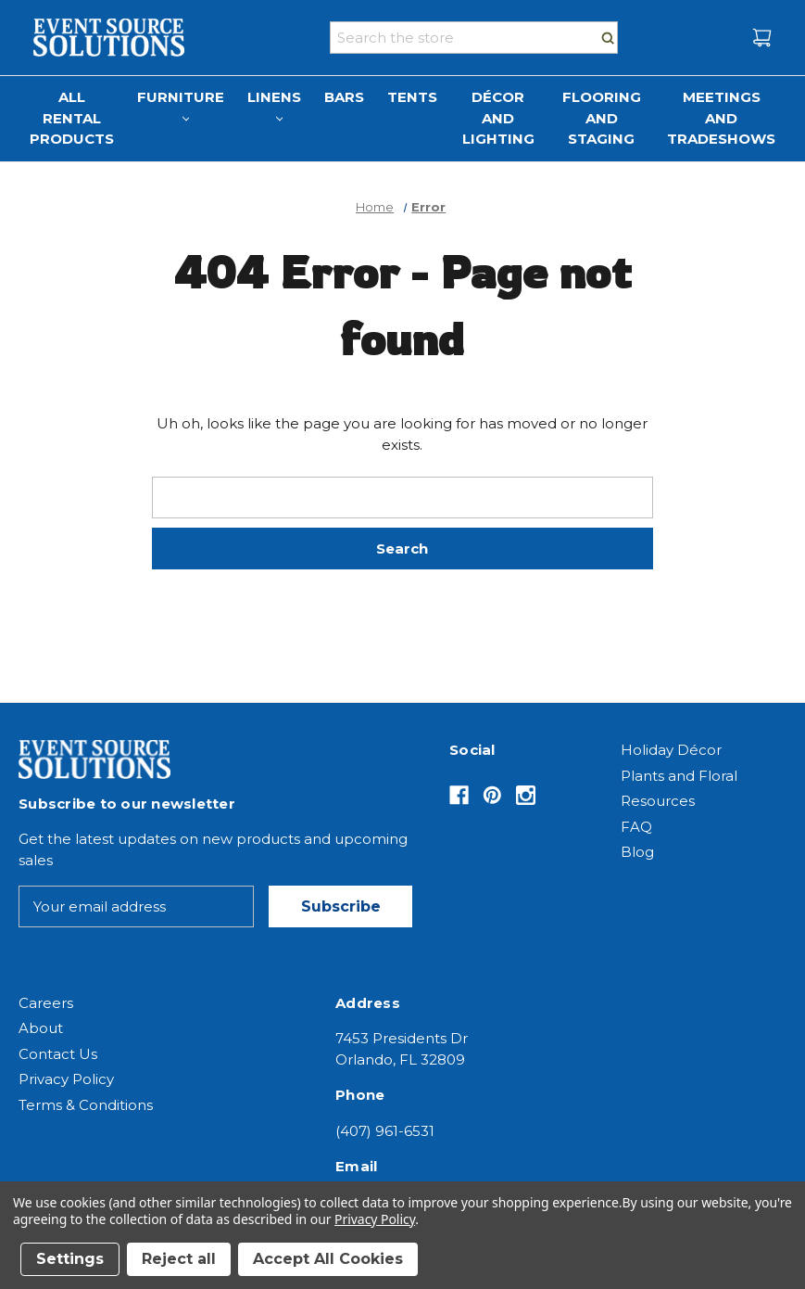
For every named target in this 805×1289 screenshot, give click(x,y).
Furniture (180, 105)
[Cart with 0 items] (762, 38)
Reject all (179, 1259)
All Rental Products (72, 117)
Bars (344, 97)
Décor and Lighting (498, 117)
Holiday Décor (671, 750)
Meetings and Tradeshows (721, 117)
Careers (46, 1003)
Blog (637, 852)
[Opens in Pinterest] (492, 795)
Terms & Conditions (86, 1105)
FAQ (636, 827)
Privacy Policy (66, 1079)
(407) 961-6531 (384, 1131)
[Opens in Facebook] (459, 795)
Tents (412, 97)
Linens (274, 105)
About (41, 1028)
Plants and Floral (679, 776)
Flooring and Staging (601, 117)
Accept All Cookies (328, 1259)
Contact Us (58, 1054)
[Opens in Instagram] (525, 795)
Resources (658, 801)
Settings (70, 1259)
